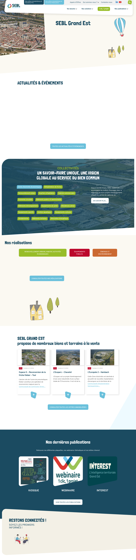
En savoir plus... (100, 201)
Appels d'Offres (75, 2)
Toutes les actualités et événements (68, 146)
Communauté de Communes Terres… (32, 387)
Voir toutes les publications (68, 502)
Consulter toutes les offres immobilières (68, 407)
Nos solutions (86, 9)
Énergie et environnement (105, 253)
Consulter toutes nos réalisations (47, 278)
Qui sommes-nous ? (90, 2)
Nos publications (120, 9)
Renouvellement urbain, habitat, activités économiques (43, 253)
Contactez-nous (106, 2)
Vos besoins (71, 9)
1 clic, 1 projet (104, 9)
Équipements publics (79, 253)
